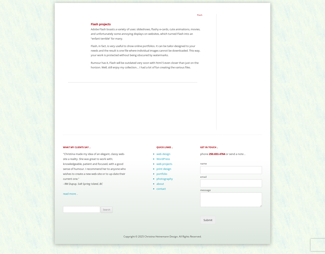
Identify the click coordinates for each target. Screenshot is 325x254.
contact (161, 189)
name (203, 163)
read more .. (70, 194)
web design (163, 154)
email (203, 177)
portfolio (161, 174)
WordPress (163, 159)
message (205, 190)
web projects (164, 164)
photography (164, 179)
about (160, 184)
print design (163, 169)
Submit (208, 220)
